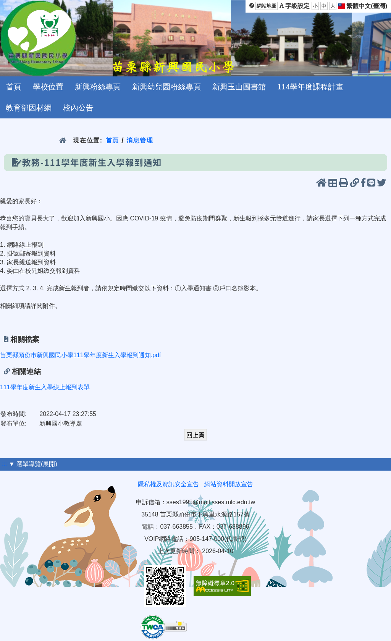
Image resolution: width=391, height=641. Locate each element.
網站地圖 (266, 6)
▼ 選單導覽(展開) (33, 464)
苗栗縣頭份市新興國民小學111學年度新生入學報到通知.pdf (80, 355)
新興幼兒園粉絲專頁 (166, 87)
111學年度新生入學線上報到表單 (45, 387)
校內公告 (78, 108)
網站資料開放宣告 (228, 484)
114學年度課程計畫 (310, 87)
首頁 (13, 87)
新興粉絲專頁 (98, 87)
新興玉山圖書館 (239, 87)
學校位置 (48, 87)
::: (4, 464)
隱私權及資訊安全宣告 (168, 484)
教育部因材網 (29, 108)
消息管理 (140, 140)
